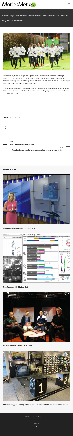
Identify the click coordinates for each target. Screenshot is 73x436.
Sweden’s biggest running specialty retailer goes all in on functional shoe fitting (35, 405)
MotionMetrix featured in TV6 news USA (19, 228)
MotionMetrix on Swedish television (17, 346)
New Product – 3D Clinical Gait (15, 287)
